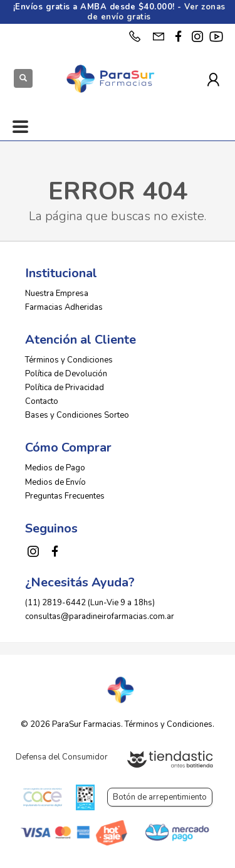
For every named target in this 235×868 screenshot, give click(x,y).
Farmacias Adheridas (64, 307)
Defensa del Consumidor (62, 757)
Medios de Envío (55, 482)
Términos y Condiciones (69, 360)
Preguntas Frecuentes (65, 496)
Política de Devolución (66, 373)
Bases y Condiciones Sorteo (77, 415)
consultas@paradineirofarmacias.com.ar (99, 616)
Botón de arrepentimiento (160, 797)
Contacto (41, 401)
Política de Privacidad (64, 387)
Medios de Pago (55, 468)
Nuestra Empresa (56, 293)
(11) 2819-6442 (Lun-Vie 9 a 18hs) (90, 602)
